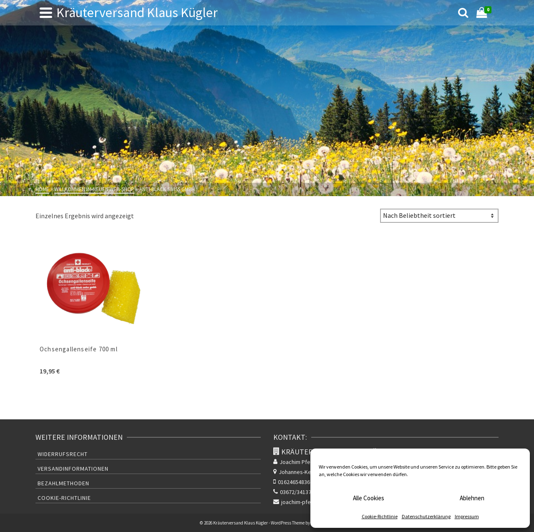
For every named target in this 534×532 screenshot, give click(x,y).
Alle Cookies (368, 498)
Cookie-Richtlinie (380, 516)
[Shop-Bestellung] (439, 216)
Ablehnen (472, 498)
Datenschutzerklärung (426, 516)
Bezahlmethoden (63, 483)
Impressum (467, 516)
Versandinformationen (73, 468)
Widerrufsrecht (63, 454)
